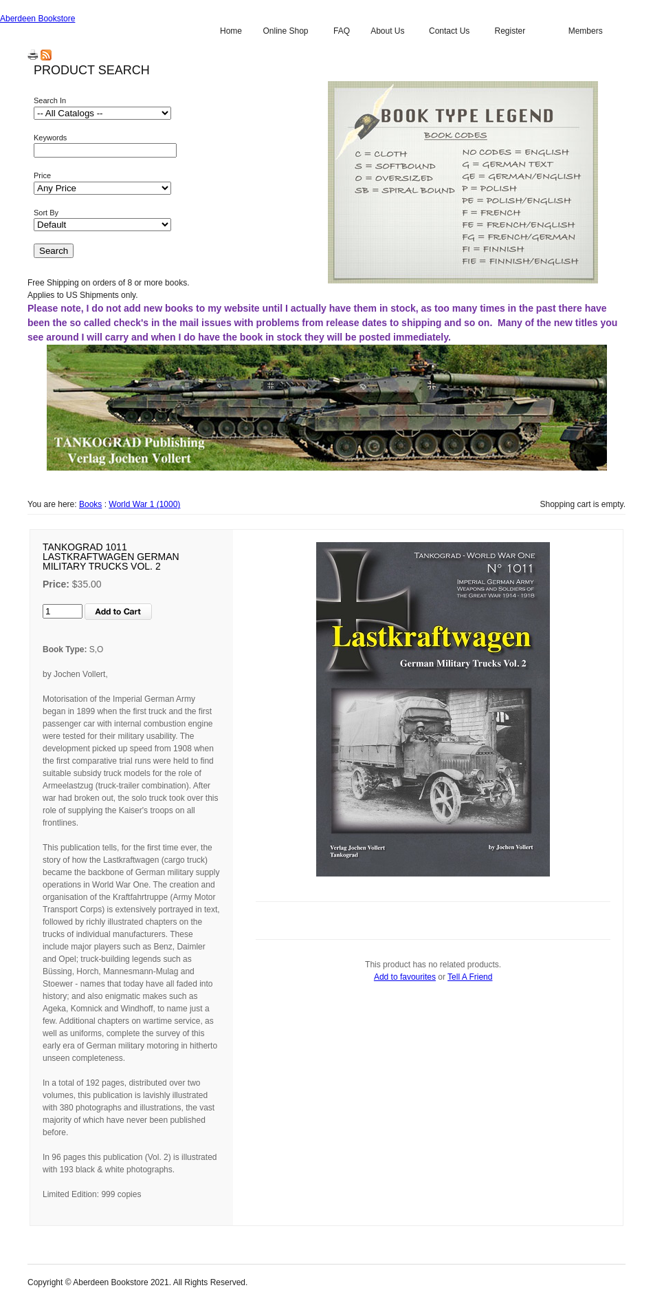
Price (42, 175)
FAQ (341, 31)
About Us (387, 31)
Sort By (46, 212)
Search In (50, 100)
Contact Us (449, 31)
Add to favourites (405, 977)
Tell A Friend (469, 977)
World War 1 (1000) (144, 504)
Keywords (50, 137)
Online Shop (285, 31)
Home (231, 31)
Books (90, 504)
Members (585, 31)
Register (509, 31)
